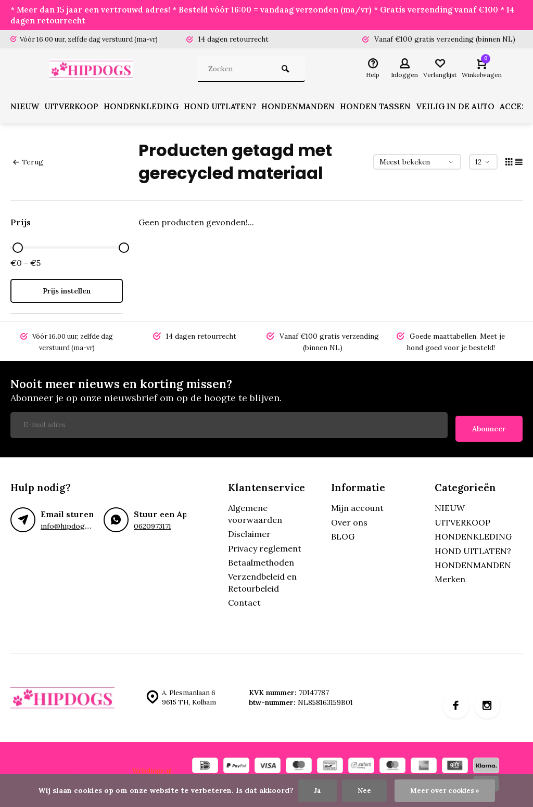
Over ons (349, 520)
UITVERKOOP (75, 108)
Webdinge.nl (152, 768)
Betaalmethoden (261, 560)
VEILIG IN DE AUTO (467, 108)
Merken (450, 577)
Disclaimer (249, 532)
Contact (244, 600)
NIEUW (25, 108)
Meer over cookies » (445, 790)
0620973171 (152, 524)
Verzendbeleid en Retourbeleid (262, 580)
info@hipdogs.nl (68, 524)
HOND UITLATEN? (228, 108)
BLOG (342, 534)
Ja (316, 790)
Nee (363, 790)
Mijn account (357, 506)
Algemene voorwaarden (255, 511)
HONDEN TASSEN (386, 108)
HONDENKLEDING (147, 108)
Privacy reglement (264, 546)
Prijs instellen (67, 292)
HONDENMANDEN (308, 108)
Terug (27, 163)
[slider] (17, 249)
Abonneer (489, 426)
